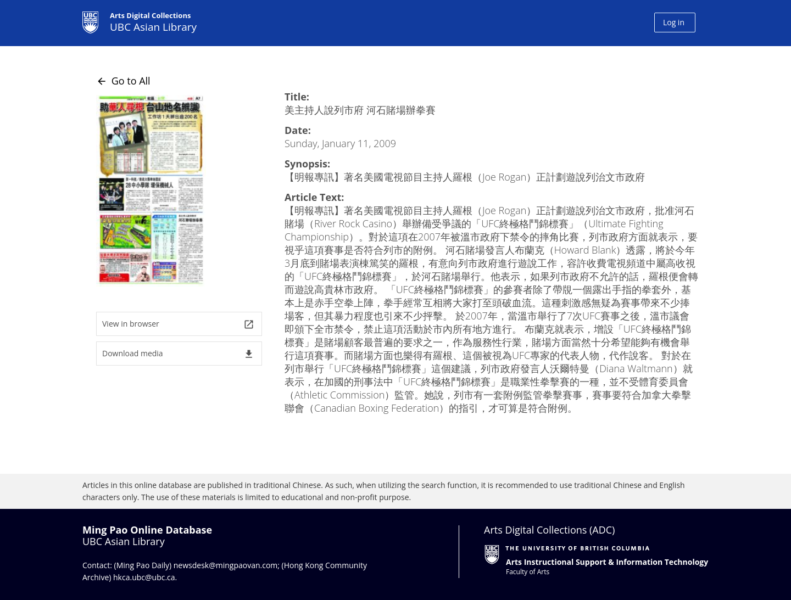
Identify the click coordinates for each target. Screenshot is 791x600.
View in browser (178, 324)
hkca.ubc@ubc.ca (144, 577)
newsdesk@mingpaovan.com (226, 565)
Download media (178, 354)
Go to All (123, 80)
